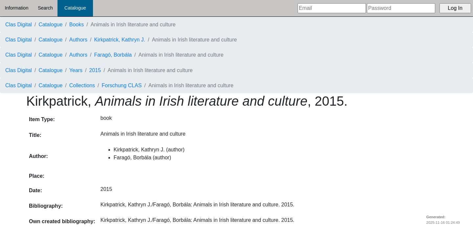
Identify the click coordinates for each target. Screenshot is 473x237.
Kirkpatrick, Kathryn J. (119, 39)
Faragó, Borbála (113, 55)
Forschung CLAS (122, 85)
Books (76, 24)
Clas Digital (18, 24)
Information (16, 8)
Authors (78, 39)
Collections (82, 85)
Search (45, 8)
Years (75, 70)
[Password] (401, 8)
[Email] (332, 8)
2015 (95, 70)
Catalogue (75, 8)
